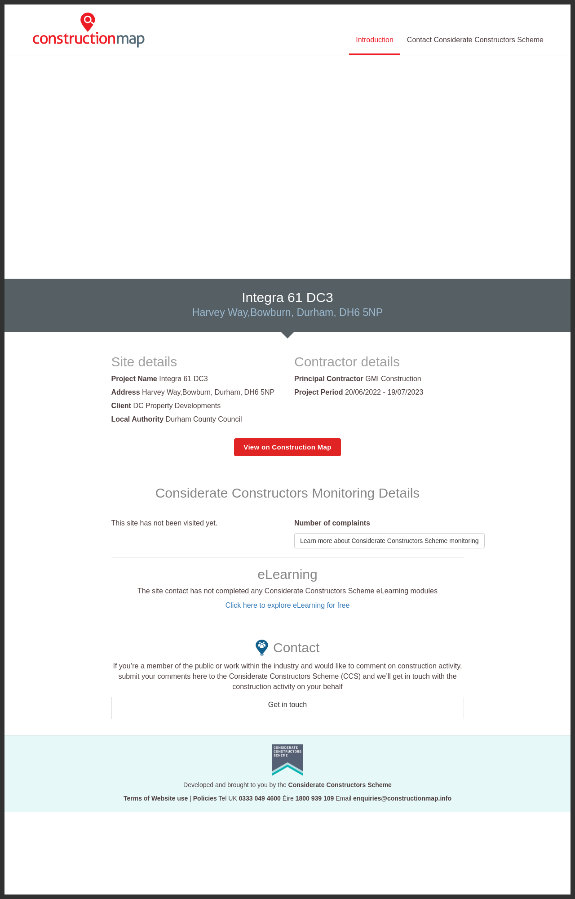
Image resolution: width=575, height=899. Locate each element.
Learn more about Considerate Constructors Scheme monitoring (389, 540)
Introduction (375, 40)
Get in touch (287, 704)
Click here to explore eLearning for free (288, 605)
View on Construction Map (287, 447)
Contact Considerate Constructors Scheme (475, 40)
